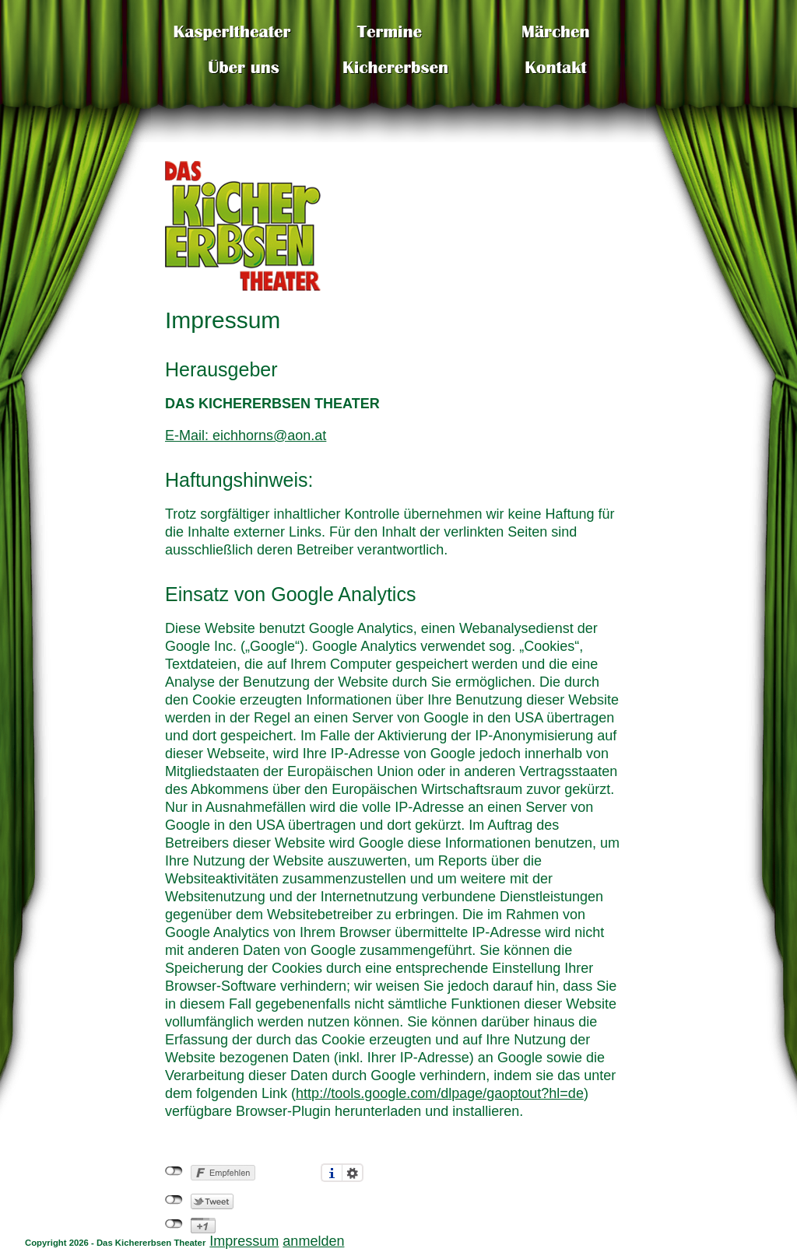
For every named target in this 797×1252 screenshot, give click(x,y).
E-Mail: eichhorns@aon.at (245, 435)
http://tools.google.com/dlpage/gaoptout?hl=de (440, 1093)
